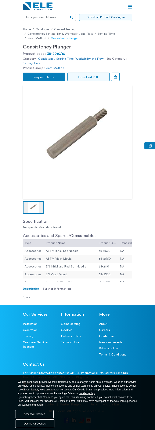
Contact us (106, 336)
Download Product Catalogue (106, 17)
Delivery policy (71, 336)
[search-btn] (72, 17)
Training (28, 336)
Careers (104, 330)
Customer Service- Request (35, 344)
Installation (30, 323)
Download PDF (88, 77)
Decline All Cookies (35, 423)
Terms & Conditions (112, 354)
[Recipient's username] (45, 17)
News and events (110, 342)
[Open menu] (130, 6)
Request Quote (44, 77)
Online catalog (70, 323)
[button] (33, 207)
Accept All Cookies (34, 414)
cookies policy (87, 393)
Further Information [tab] (57, 288)
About (103, 323)
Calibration (30, 330)
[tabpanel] (77, 297)
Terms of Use (70, 342)
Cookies (66, 330)
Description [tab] (31, 288)
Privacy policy (108, 348)
